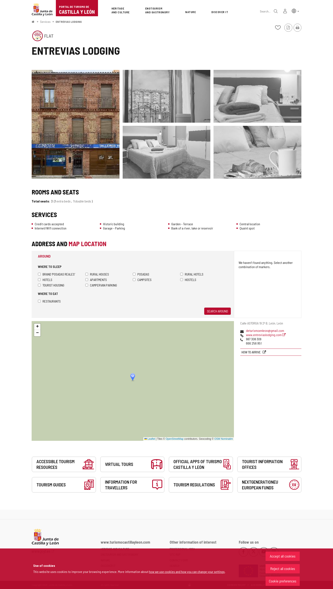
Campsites (142, 280)
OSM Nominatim (223, 438)
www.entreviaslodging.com (266, 335)
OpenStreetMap (175, 438)
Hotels (45, 280)
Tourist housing (51, 285)
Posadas (141, 274)
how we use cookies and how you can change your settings (187, 572)
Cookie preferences (282, 581)
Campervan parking (101, 285)
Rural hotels (191, 274)
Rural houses (97, 274)
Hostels (188, 280)
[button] (295, 10)
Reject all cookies (282, 568)
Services (45, 21)
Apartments (96, 280)
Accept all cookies (282, 556)
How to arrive (251, 352)
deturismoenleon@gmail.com (265, 330)
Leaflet (149, 438)
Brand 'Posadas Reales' (56, 274)
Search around (217, 311)
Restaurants (49, 301)
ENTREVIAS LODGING (69, 21)
